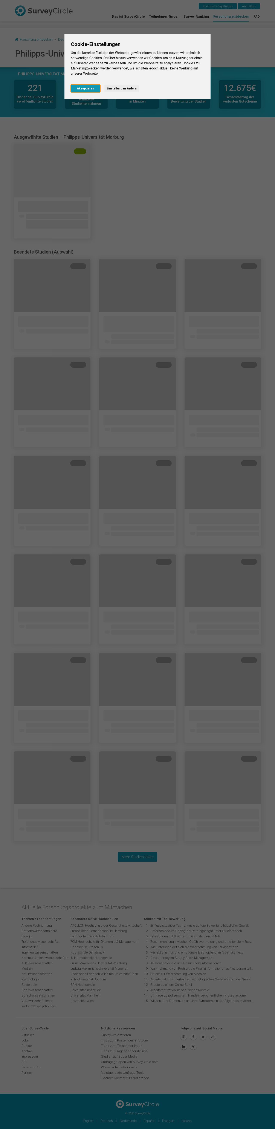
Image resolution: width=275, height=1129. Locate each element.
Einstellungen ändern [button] (122, 88)
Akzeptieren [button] (85, 88)
